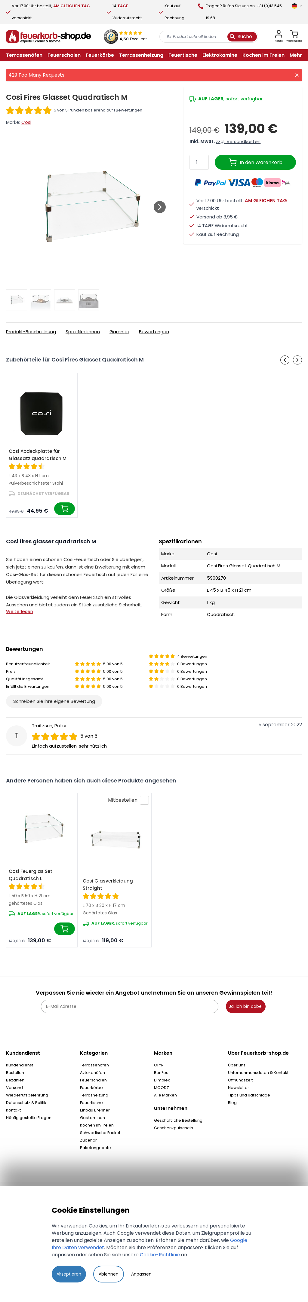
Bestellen (15, 1072)
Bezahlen (15, 1080)
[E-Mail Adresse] (129, 1006)
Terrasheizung (94, 1095)
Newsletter (238, 1087)
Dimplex (162, 1080)
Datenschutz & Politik (26, 1102)
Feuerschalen (93, 1080)
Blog (232, 1102)
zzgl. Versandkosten (238, 141)
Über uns (236, 1065)
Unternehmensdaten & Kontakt (258, 1072)
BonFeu (161, 1072)
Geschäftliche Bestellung (178, 1120)
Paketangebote (95, 1148)
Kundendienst (19, 1065)
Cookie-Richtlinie (160, 1254)
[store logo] (48, 36)
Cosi (26, 122)
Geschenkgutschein (173, 1128)
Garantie (119, 331)
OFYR (159, 1065)
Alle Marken (165, 1095)
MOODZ (161, 1087)
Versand (14, 1087)
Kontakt (13, 1110)
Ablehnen (109, 1274)
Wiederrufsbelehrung (27, 1095)
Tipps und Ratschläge (249, 1095)
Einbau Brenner (95, 1110)
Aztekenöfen (92, 1072)
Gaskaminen (92, 1118)
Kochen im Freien (97, 1125)
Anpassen (141, 1274)
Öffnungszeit (240, 1080)
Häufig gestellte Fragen (28, 1118)
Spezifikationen (83, 331)
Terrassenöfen (94, 1065)
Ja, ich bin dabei (246, 1006)
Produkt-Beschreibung (31, 331)
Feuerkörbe (91, 1087)
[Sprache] (296, 6)
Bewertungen (154, 331)
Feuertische (91, 1102)
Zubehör (88, 1140)
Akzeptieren (69, 1274)
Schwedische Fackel (100, 1133)
